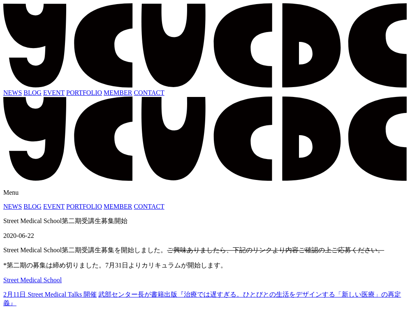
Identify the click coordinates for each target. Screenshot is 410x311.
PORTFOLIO (84, 92)
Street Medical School (32, 279)
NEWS (12, 92)
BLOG (32, 92)
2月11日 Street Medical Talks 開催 (50, 294)
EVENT (54, 92)
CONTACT (149, 92)
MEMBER (118, 92)
